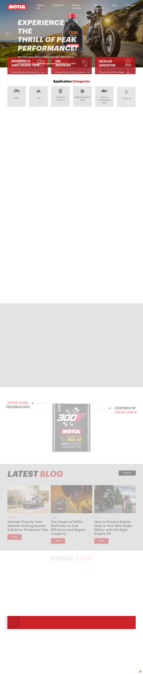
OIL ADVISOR (98, 7)
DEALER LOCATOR (76, 7)
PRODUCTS (58, 5)
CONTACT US (130, 7)
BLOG (115, 5)
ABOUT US (40, 7)
